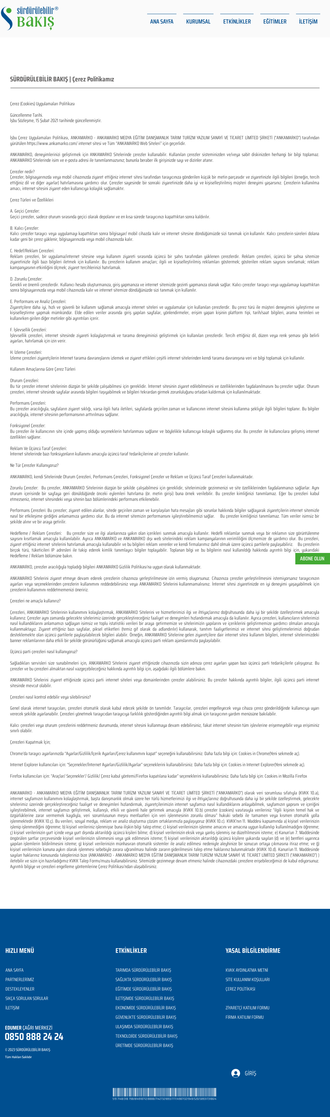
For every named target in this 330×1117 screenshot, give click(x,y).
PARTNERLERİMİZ (19, 979)
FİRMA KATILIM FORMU (245, 1017)
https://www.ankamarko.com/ (52, 143)
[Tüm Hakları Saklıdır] (35, 1057)
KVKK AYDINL (236, 970)
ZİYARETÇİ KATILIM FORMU (247, 1007)
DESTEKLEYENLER (19, 989)
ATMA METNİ (257, 970)
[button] (198, 18)
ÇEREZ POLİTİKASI (240, 989)
